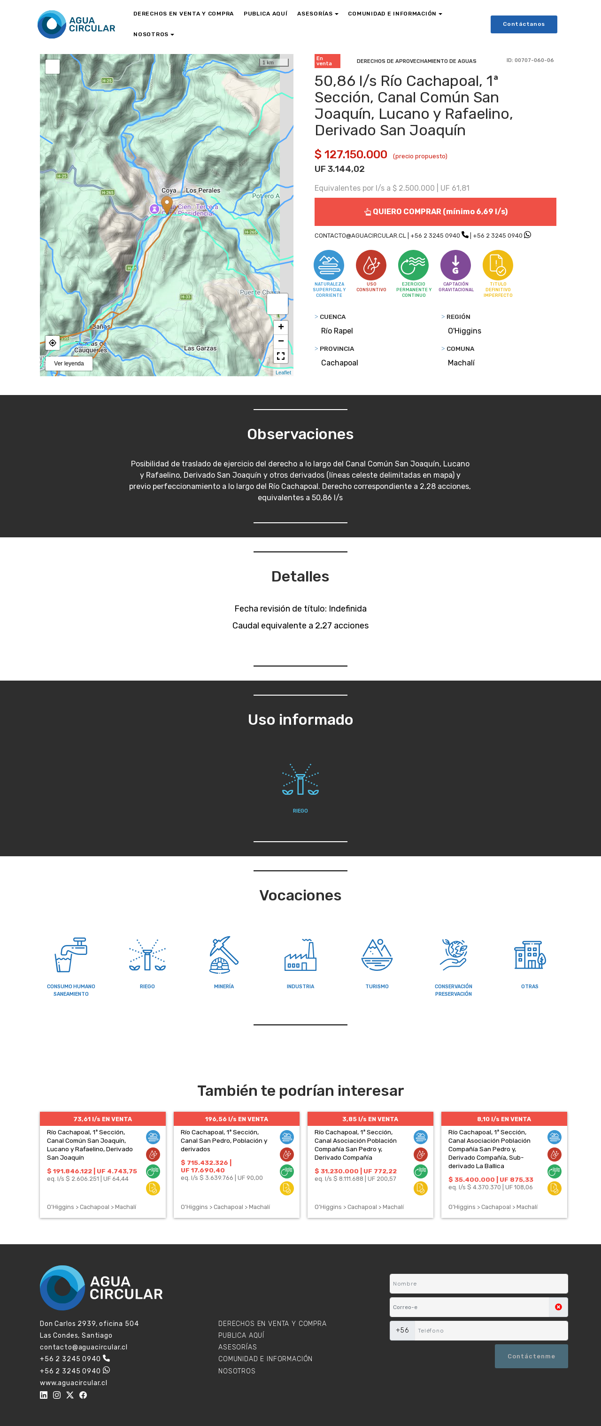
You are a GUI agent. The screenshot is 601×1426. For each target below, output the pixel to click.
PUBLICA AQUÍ (266, 13)
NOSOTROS (151, 34)
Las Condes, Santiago (76, 1336)
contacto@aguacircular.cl (84, 1347)
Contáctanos (524, 24)
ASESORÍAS (314, 13)
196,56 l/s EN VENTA (236, 1119)
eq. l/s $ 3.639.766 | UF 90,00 (222, 1177)
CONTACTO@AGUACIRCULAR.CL (360, 235)
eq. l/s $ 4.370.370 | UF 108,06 (490, 1187)
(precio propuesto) (420, 156)
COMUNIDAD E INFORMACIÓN (392, 13)
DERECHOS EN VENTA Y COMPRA (183, 13)
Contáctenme (531, 1356)
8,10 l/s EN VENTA (504, 1119)
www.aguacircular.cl (74, 1383)
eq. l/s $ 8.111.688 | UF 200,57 (355, 1178)
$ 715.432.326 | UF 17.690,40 (206, 1166)
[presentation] (435, 1356)
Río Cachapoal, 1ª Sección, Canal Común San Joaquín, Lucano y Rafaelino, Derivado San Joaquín (90, 1144)
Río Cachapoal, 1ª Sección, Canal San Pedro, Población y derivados (224, 1140)
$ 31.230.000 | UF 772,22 (356, 1171)
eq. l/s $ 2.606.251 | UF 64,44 (88, 1178)
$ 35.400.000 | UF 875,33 (490, 1179)
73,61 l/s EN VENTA (102, 1119)
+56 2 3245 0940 (435, 235)
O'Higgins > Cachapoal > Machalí (91, 1206)
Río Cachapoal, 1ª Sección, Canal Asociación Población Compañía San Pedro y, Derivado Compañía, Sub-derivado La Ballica (489, 1149)
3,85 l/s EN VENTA (370, 1119)
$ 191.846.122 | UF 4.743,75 (92, 1171)
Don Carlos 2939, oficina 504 (89, 1324)
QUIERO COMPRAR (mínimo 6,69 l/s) (436, 211)
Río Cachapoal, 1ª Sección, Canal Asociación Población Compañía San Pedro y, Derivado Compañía (356, 1144)
